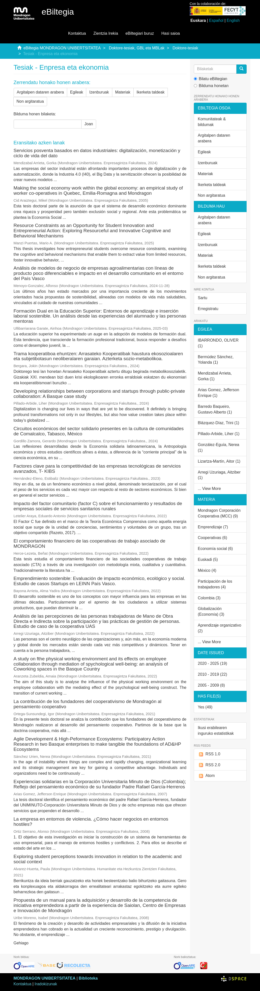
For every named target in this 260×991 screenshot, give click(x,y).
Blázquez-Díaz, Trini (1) (218, 423)
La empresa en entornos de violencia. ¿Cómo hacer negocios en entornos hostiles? (91, 821)
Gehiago (21, 943)
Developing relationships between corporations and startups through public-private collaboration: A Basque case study (99, 393)
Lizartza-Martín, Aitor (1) (219, 461)
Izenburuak (99, 92)
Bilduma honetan (211, 86)
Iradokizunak (46, 984)
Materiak (122, 92)
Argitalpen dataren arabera (40, 92)
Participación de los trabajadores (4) (215, 584)
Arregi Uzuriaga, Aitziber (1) (219, 475)
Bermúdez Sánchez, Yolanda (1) (215, 360)
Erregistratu (208, 309)
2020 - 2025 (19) (212, 663)
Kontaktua (77, 33)
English (233, 20)
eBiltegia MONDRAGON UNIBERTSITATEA (62, 48)
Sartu (202, 298)
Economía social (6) (215, 548)
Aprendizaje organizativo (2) (219, 628)
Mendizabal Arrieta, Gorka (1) (215, 376)
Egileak (76, 92)
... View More (209, 488)
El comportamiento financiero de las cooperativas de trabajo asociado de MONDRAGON (90, 543)
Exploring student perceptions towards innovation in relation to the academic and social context (98, 859)
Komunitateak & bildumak (212, 122)
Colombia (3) (209, 598)
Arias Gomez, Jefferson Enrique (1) (218, 393)
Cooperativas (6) (212, 538)
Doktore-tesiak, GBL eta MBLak (136, 48)
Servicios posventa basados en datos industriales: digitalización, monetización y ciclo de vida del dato (97, 153)
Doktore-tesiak (185, 48)
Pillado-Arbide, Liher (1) (218, 434)
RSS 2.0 (209, 765)
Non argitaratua (30, 101)
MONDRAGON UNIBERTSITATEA (45, 978)
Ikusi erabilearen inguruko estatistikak (216, 730)
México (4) (207, 570)
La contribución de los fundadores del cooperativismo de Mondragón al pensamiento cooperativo (88, 704)
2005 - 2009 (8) (211, 685)
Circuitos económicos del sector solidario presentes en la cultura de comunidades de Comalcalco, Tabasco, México (99, 431)
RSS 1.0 (209, 754)
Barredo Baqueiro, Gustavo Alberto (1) (215, 409)
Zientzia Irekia (105, 33)
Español (216, 20)
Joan (89, 124)
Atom (206, 775)
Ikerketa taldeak (151, 92)
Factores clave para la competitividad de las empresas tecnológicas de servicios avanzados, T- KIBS (97, 468)
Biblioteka (88, 978)
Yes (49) (205, 707)
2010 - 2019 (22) (212, 674)
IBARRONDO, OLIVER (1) (218, 343)
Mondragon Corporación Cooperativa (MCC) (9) (219, 513)
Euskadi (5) (208, 559)
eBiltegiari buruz (139, 33)
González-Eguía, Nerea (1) (218, 447)
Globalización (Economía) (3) (211, 611)
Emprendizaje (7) (213, 527)
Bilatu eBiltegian (210, 79)
